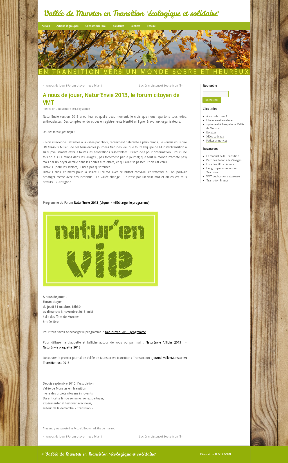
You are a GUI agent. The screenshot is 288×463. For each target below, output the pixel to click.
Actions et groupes (67, 26)
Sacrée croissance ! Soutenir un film (163, 85)
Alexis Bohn (223, 454)
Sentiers (135, 26)
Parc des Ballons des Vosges (223, 160)
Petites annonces (216, 140)
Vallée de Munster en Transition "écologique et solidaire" (131, 13)
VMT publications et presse (223, 176)
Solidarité (118, 26)
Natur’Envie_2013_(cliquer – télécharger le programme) (111, 202)
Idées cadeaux (215, 136)
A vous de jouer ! (216, 116)
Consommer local (95, 26)
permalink (108, 428)
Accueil (46, 26)
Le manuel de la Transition (222, 156)
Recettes (211, 132)
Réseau (151, 26)
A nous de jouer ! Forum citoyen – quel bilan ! (72, 85)
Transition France (217, 180)
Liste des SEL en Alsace (220, 164)
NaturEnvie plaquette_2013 (62, 347)
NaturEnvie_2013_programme (125, 332)
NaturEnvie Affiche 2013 (163, 342)
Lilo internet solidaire (219, 120)
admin (86, 108)
